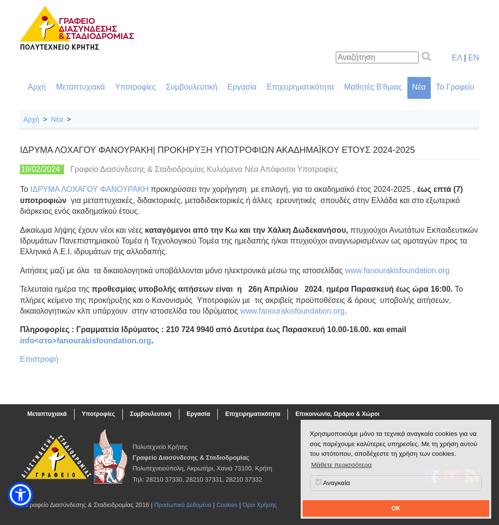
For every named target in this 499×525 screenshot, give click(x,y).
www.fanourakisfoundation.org (397, 270)
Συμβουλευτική (191, 87)
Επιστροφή (39, 359)
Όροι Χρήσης (260, 505)
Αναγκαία (332, 483)
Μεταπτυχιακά (80, 87)
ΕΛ (456, 58)
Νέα (419, 87)
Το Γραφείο (455, 87)
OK (395, 508)
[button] (20, 495)
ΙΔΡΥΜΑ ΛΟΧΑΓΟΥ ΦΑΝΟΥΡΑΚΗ (89, 189)
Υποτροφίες (135, 87)
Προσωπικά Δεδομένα (182, 505)
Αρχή (37, 87)
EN (473, 58)
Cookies (226, 505)
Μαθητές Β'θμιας (373, 87)
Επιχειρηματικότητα (300, 87)
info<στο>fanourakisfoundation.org (85, 341)
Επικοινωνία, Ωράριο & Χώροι (337, 414)
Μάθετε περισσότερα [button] (341, 465)
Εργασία (242, 87)
